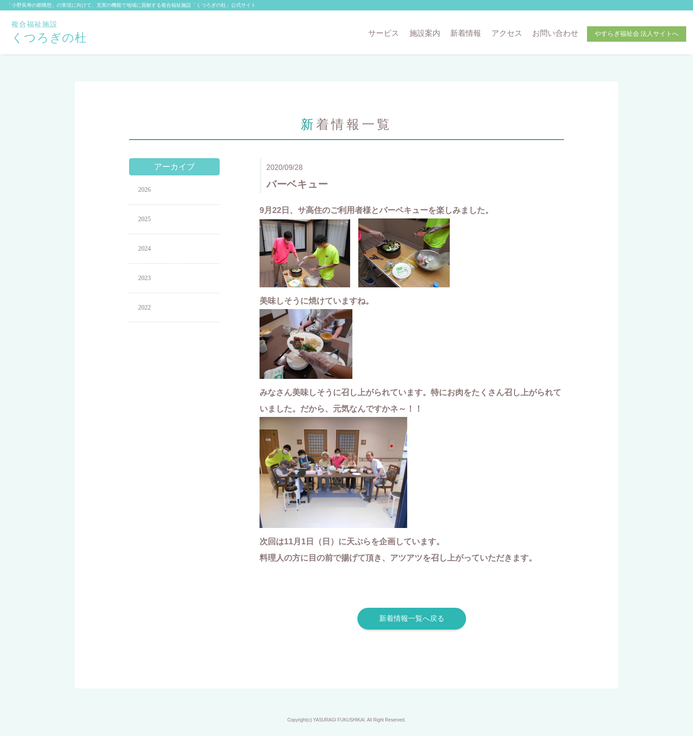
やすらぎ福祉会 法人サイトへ (637, 33)
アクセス (506, 33)
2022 (144, 307)
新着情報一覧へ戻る (411, 618)
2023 (144, 278)
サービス (383, 33)
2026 (144, 189)
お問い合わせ (555, 33)
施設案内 (424, 33)
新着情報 (465, 33)
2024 (144, 248)
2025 (144, 219)
